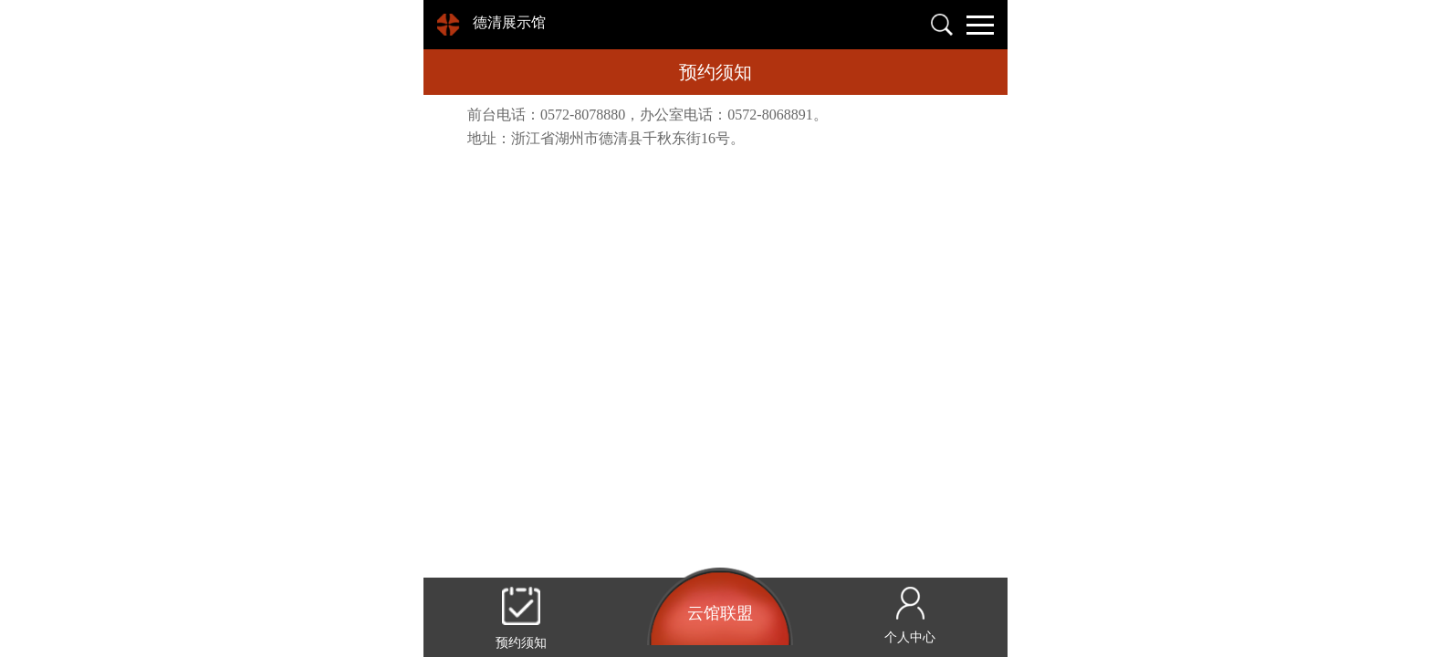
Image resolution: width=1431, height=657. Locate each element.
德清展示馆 (509, 22)
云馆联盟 (720, 613)
